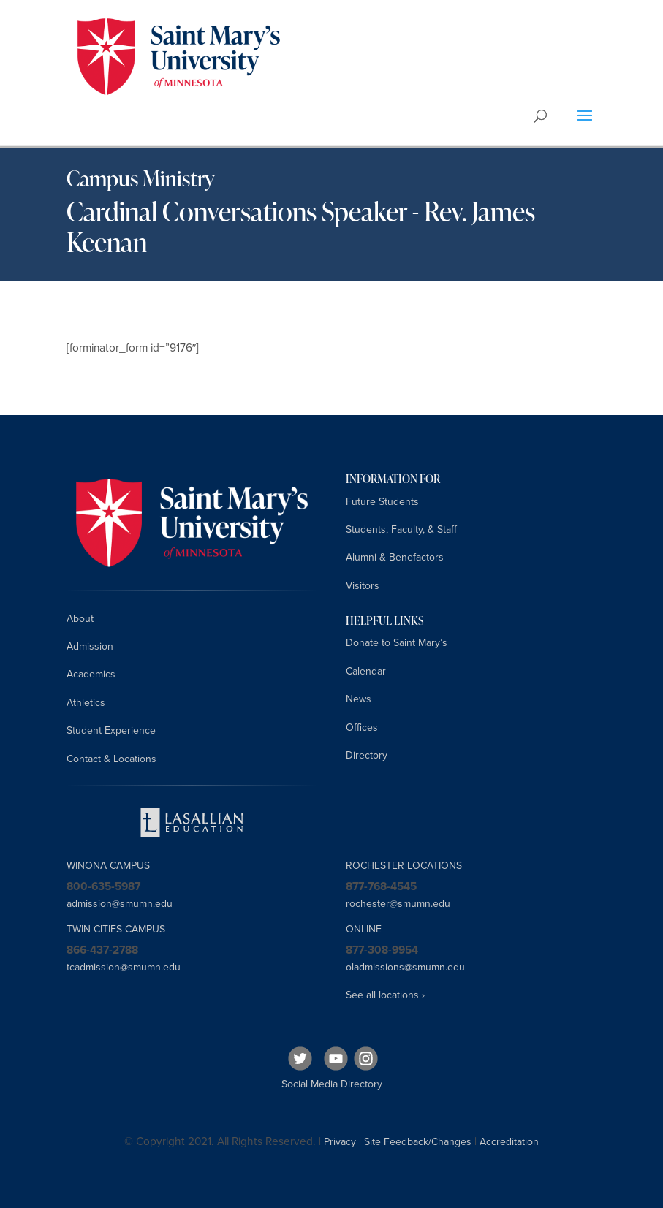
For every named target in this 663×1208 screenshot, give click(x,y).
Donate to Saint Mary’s (396, 642)
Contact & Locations (111, 759)
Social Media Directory (331, 1084)
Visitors (362, 585)
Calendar (366, 671)
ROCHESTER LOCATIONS (404, 865)
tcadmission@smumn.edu (124, 967)
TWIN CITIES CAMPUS (116, 929)
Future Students (382, 501)
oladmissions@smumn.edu (405, 967)
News (358, 699)
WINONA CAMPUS (108, 865)
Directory (366, 755)
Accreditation (509, 1142)
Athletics (86, 702)
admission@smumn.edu (120, 903)
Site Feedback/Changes (417, 1142)
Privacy (340, 1142)
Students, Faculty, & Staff (401, 529)
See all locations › (385, 995)
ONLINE (364, 929)
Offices (362, 727)
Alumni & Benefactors (395, 557)
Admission (90, 646)
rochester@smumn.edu (398, 903)
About (80, 618)
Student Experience (111, 730)
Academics (91, 674)
